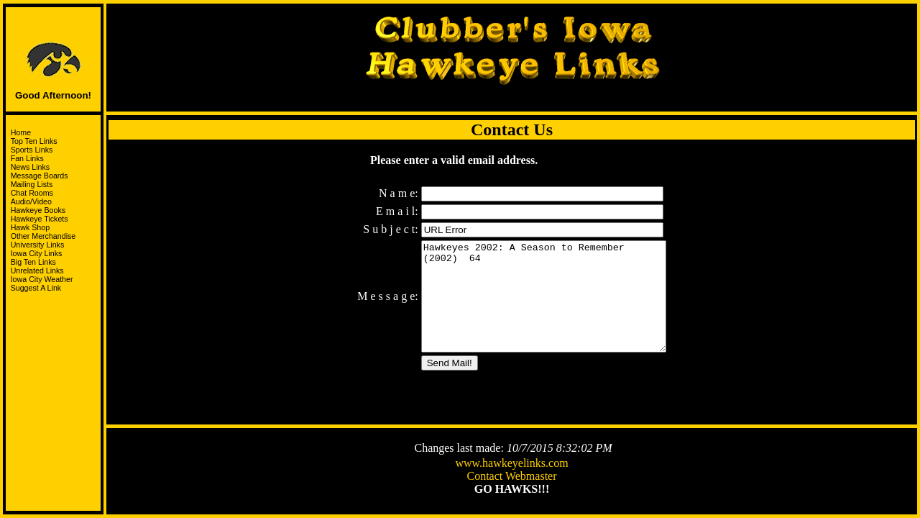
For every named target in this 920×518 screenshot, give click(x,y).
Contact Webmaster (511, 477)
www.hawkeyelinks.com (511, 464)
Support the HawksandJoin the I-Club (53, 316)
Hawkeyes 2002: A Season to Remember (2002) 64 (544, 301)
